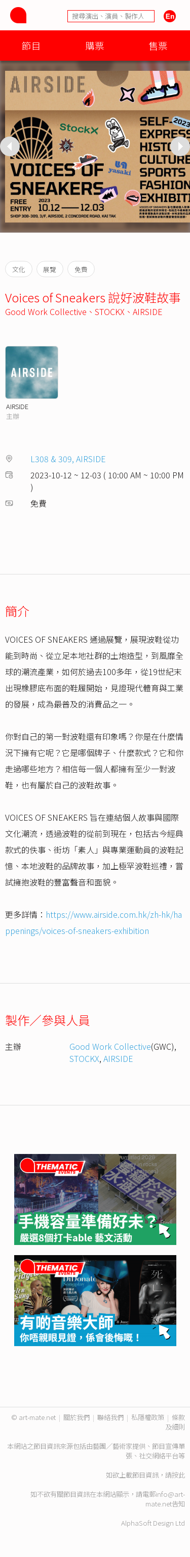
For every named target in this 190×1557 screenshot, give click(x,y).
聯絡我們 (110, 1417)
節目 (31, 45)
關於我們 (76, 1417)
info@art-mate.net (165, 1498)
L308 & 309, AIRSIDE (68, 459)
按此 (178, 1475)
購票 (94, 45)
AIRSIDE (148, 311)
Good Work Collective (46, 311)
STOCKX (110, 311)
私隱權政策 (147, 1417)
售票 (158, 45)
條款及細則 (175, 1422)
